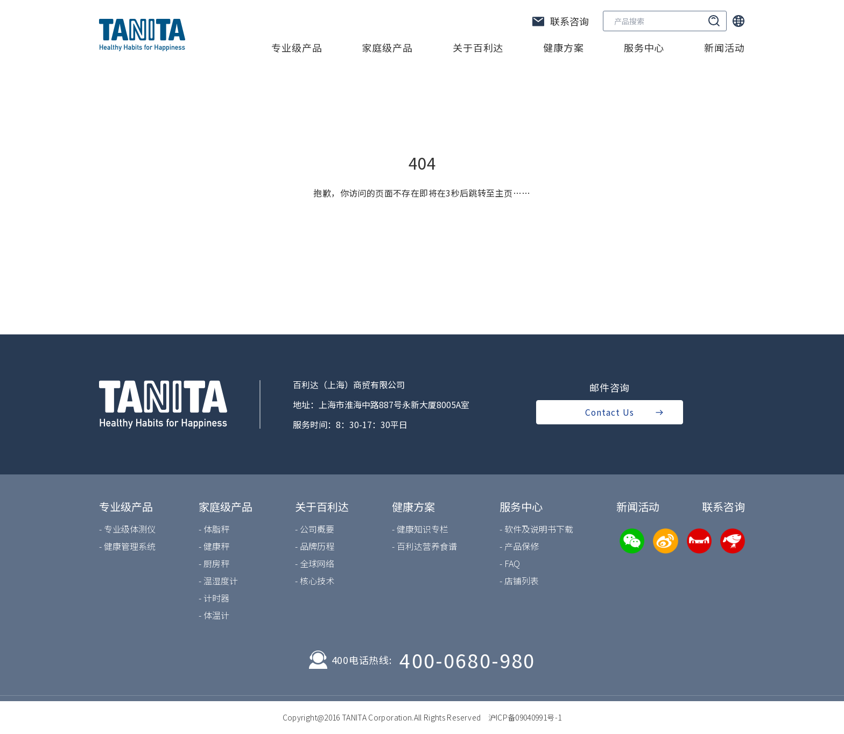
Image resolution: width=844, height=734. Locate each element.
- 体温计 (214, 615)
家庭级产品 (387, 47)
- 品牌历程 (314, 546)
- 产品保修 (519, 546)
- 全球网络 (314, 563)
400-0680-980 (467, 660)
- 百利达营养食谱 (424, 546)
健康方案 (563, 47)
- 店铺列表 (519, 580)
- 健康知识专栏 (420, 528)
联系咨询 (723, 506)
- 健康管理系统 (127, 546)
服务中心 (644, 47)
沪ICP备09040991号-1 (525, 717)
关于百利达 (478, 47)
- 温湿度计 (218, 580)
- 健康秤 (214, 546)
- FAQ (510, 563)
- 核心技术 (314, 580)
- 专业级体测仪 (127, 528)
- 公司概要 (314, 528)
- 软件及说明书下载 (536, 528)
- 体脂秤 (214, 528)
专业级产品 (296, 47)
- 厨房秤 (214, 563)
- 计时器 (214, 597)
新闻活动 (724, 47)
